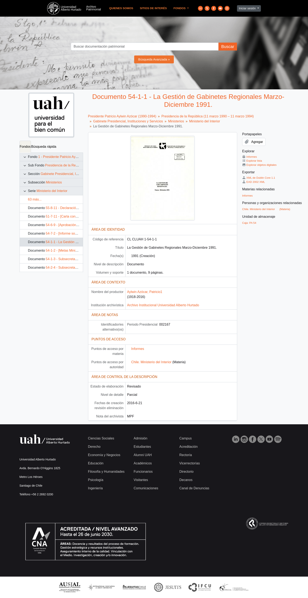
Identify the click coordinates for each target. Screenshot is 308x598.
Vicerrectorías (189, 463)
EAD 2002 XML (253, 181)
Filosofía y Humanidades (106, 471)
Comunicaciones (146, 488)
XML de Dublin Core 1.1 (258, 177)
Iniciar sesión (248, 8)
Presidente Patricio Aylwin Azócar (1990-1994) (122, 116)
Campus (185, 438)
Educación (96, 463)
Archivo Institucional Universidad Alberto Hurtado (163, 305)
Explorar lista (252, 160)
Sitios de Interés (153, 8)
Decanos (186, 480)
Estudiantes (142, 446)
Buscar (227, 46)
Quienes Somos (121, 8)
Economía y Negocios (104, 455)
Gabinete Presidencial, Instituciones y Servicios (75, 174)
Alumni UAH (143, 455)
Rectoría (185, 455)
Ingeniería (95, 488)
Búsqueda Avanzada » (154, 59)
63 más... (35, 199)
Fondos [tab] (25, 146)
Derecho (94, 446)
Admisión (140, 438)
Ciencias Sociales (101, 438)
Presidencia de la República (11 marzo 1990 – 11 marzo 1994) (207, 116)
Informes (137, 349)
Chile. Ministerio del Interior (151, 362)
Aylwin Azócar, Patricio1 (144, 292)
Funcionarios (143, 471)
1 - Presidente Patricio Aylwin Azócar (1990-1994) (74, 157)
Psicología (95, 480)
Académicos (143, 463)
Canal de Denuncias (194, 488)
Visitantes (141, 480)
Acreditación (188, 446)
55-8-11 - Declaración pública (67, 208)
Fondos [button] (179, 8)
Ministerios (54, 182)
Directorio (186, 471)
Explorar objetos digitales (259, 164)
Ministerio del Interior (52, 191)
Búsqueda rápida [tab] (43, 146)
